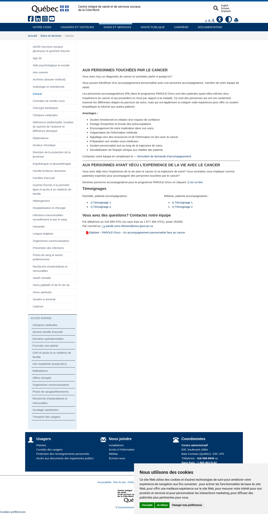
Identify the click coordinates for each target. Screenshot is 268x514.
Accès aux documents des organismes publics (65, 458)
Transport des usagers (46, 416)
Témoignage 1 (100, 202)
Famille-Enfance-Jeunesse (49, 170)
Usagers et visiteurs (75, 26)
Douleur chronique (44, 145)
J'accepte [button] (147, 505)
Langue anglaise (43, 233)
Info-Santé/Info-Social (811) (50, 363)
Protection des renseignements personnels (62, 453)
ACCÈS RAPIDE (41, 318)
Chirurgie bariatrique (45, 107)
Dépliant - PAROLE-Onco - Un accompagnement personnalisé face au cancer (135, 232)
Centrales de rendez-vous (49, 100)
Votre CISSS (40, 26)
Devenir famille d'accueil (48, 331)
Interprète (39, 226)
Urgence (38, 306)
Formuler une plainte (45, 345)
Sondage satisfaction (45, 409)
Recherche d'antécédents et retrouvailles (50, 268)
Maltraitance (40, 370)
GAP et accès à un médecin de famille (52, 355)
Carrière (180, 26)
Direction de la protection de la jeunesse (52, 154)
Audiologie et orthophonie (48, 86)
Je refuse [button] (162, 505)
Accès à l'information (122, 449)
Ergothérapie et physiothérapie (52, 163)
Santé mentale (42, 277)
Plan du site (119, 482)
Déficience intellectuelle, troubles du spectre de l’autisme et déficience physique (53, 127)
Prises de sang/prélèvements (50, 391)
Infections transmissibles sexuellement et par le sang (50, 217)
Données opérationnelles (48, 338)
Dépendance (41, 138)
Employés (233, 11)
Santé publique (151, 26)
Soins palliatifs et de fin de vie (51, 285)
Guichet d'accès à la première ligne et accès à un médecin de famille (52, 189)
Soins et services (115, 26)
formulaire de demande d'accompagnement (162, 156)
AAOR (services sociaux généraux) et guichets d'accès (51, 48)
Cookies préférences (13, 511)
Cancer (37, 93)
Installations (116, 445)
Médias (113, 453)
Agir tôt (37, 58)
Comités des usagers (49, 449)
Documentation (208, 26)
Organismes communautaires (51, 240)
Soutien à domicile (44, 299)
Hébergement (41, 200)
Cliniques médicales (45, 115)
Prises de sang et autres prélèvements (48, 257)
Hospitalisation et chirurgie (49, 207)
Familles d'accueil (44, 177)
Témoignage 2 (100, 206)
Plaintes (41, 445)
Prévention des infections (48, 247)
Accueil (32, 35)
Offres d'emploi (42, 377)
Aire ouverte (40, 72)
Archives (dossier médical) (49, 79)
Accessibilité (104, 482)
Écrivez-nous (117, 458)
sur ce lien (195, 182)
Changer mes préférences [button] (187, 505)
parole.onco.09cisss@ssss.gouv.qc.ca (127, 225)
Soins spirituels (42, 292)
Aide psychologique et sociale (51, 65)
